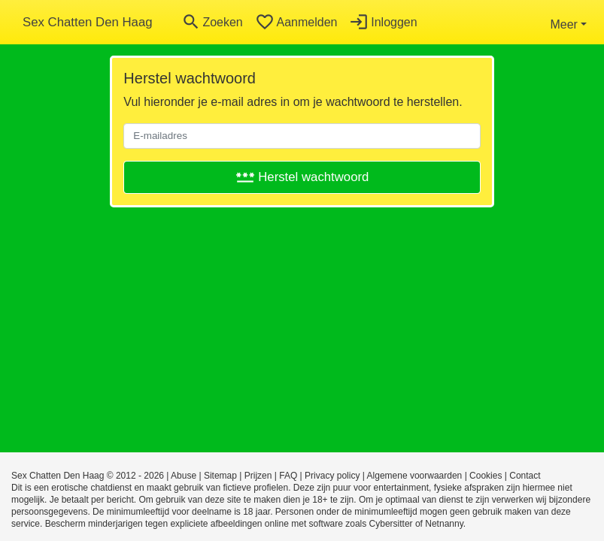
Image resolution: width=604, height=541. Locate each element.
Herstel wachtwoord (302, 177)
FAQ (288, 475)
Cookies (485, 475)
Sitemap (220, 475)
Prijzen (258, 475)
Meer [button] (563, 24)
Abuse (183, 475)
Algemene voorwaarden (415, 475)
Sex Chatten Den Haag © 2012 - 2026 (87, 475)
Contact (524, 475)
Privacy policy (332, 475)
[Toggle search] (212, 22)
